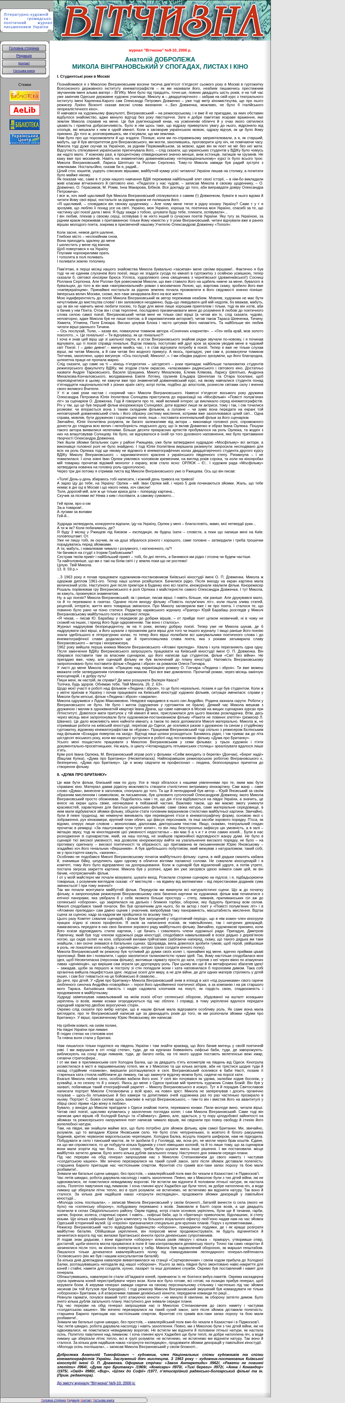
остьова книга (104, 1400)
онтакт (86, 1400)
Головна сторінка (24, 48)
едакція (73, 1400)
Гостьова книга (24, 71)
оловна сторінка (53, 1400)
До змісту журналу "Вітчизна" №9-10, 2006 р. (96, 1383)
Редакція (24, 56)
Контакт (24, 63)
